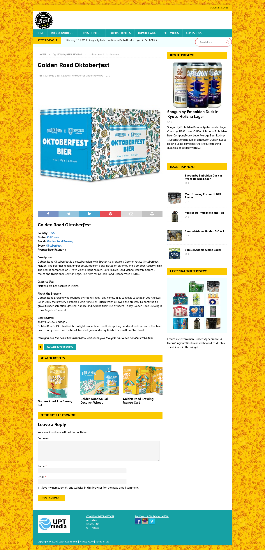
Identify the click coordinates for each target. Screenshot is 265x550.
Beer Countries (61, 33)
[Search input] (212, 42)
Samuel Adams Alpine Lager (203, 250)
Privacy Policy (87, 541)
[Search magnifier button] (227, 42)
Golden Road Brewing (60, 241)
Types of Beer (90, 33)
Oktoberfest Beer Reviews (87, 75)
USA (52, 233)
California (53, 237)
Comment (44, 438)
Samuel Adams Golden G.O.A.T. (205, 231)
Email (41, 477)
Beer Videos (171, 33)
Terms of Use (102, 541)
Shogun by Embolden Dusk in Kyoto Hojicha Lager (192, 114)
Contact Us (194, 33)
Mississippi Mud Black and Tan (204, 213)
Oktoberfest (53, 245)
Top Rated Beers (120, 33)
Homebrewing (147, 33)
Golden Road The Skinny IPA (55, 403)
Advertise (92, 520)
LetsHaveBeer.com (68, 541)
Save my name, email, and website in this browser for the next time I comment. (90, 487)
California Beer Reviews (57, 75)
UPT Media (92, 527)
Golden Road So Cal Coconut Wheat (94, 400)
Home (40, 33)
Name (41, 466)
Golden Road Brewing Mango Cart (138, 400)
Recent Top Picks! (182, 167)
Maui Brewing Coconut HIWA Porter (203, 196)
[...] (199, 147)
